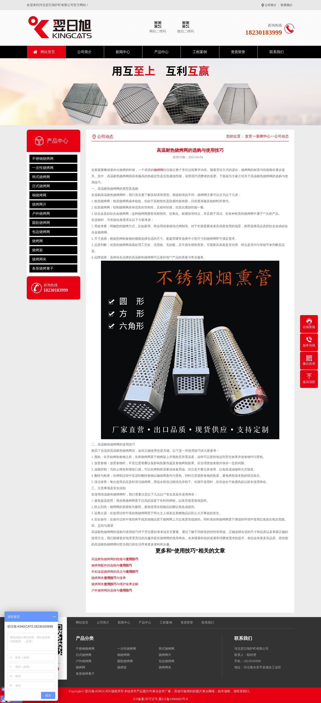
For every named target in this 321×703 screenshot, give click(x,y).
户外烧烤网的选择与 (111, 590)
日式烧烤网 (41, 186)
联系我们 (286, 5)
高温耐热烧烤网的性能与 (114, 559)
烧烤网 (37, 241)
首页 (248, 136)
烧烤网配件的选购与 (111, 565)
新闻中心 (123, 52)
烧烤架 (37, 250)
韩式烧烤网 (41, 177)
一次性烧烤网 (43, 168)
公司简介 (270, 5)
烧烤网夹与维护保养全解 (114, 584)
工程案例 (200, 52)
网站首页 (48, 52)
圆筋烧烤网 (41, 223)
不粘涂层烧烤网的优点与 (114, 571)
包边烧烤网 (41, 232)
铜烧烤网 (39, 195)
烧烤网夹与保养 (108, 578)
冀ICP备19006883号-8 (173, 699)
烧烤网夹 (39, 259)
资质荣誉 (238, 52)
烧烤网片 (39, 204)
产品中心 (161, 52)
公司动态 (281, 136)
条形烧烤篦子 (43, 268)
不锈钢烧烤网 (43, 158)
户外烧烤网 (41, 213)
